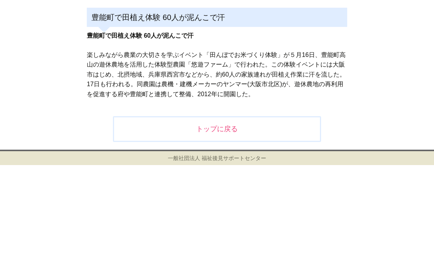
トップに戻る (217, 129)
